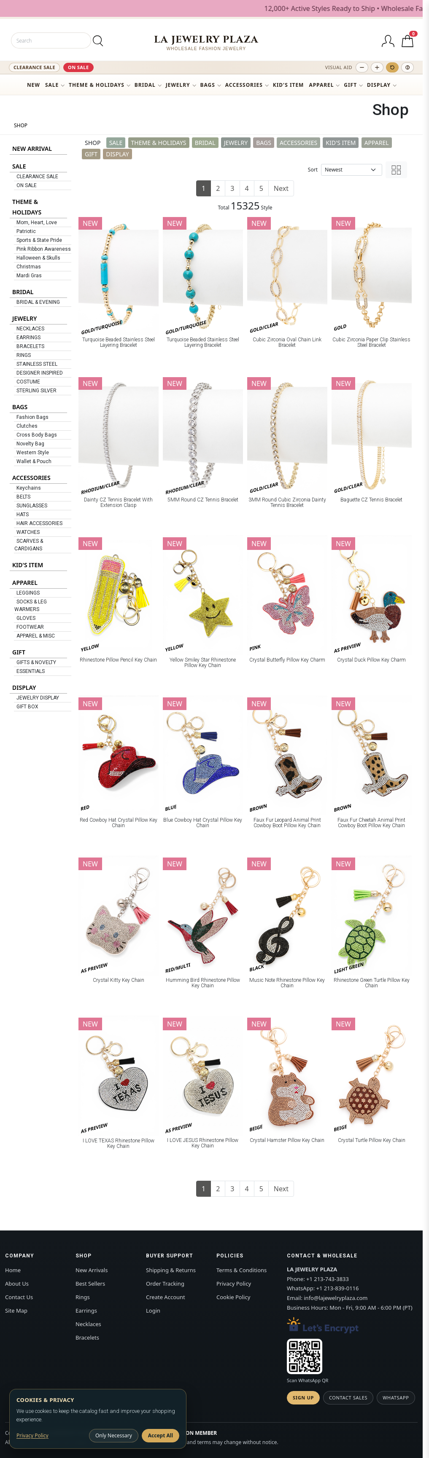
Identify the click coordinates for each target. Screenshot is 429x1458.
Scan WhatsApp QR (307, 1380)
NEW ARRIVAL (32, 149)
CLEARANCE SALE (34, 67)
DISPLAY (379, 84)
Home (13, 1270)
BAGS (207, 84)
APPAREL (321, 84)
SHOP (20, 125)
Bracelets (87, 1337)
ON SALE (78, 67)
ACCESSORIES (244, 84)
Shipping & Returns (171, 1270)
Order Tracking (165, 1283)
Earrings (86, 1310)
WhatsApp (396, 1397)
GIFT (350, 84)
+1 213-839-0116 (337, 1288)
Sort (313, 169)
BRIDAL (145, 84)
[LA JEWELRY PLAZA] (206, 43)
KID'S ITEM (288, 84)
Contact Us (19, 1297)
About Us (17, 1283)
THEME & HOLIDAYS (96, 84)
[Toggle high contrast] (407, 67)
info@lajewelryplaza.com (335, 1298)
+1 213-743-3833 (327, 1279)
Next (281, 188)
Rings (83, 1297)
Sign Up (303, 1397)
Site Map (16, 1310)
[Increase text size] (377, 67)
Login (153, 1310)
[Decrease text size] (362, 67)
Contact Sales (348, 1397)
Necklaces (88, 1324)
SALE (52, 84)
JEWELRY (178, 84)
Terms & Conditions (241, 1270)
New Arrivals (92, 1270)
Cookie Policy (233, 1297)
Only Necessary (113, 1435)
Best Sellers (90, 1283)
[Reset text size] (392, 67)
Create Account (165, 1297)
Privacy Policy (233, 1283)
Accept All (160, 1435)
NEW (33, 84)
